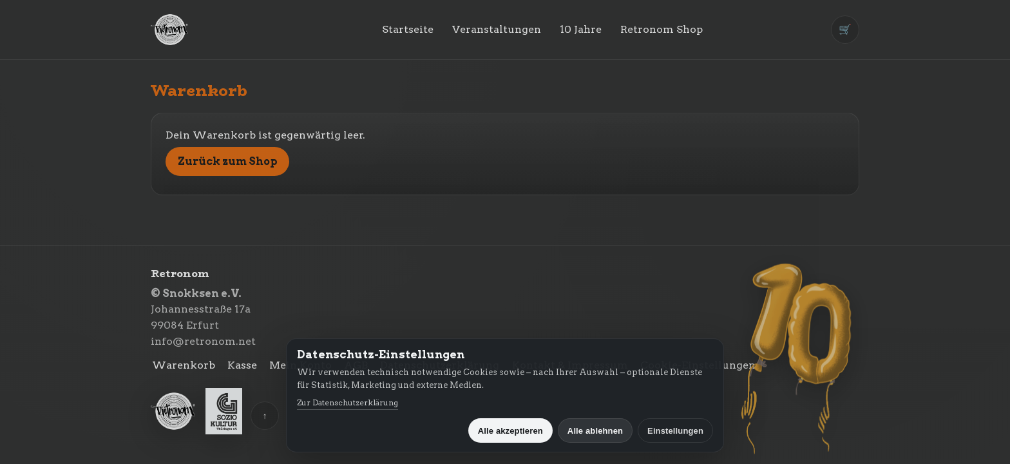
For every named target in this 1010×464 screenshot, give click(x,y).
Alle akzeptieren (510, 431)
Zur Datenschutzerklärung (347, 402)
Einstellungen (675, 431)
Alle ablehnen (595, 431)
